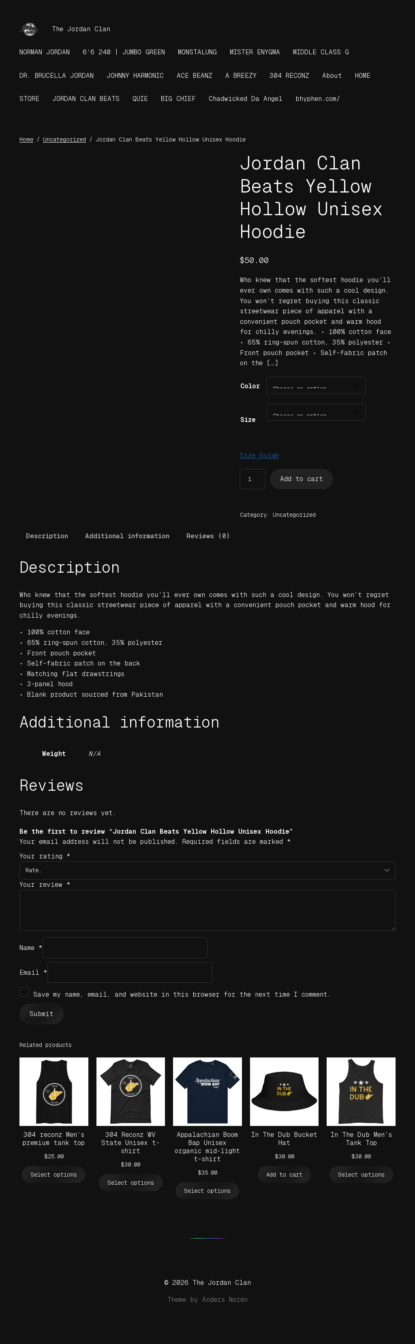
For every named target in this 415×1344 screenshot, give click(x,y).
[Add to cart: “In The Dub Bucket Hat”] (284, 1174)
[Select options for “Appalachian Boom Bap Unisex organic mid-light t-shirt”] (207, 1191)
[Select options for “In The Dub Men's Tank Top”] (361, 1174)
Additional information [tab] (127, 536)
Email (33, 972)
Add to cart (301, 479)
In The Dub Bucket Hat (284, 1139)
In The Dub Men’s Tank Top (361, 1139)
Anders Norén (225, 1299)
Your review (45, 884)
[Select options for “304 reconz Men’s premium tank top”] (54, 1174)
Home (26, 139)
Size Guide (259, 455)
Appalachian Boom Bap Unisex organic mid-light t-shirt (207, 1147)
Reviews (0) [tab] (208, 536)
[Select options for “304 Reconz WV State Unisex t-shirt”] (131, 1183)
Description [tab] (47, 536)
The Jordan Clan (81, 29)
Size (248, 420)
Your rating (45, 856)
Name (31, 948)
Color (250, 386)
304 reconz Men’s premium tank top (54, 1139)
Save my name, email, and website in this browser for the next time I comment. (182, 994)
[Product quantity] (252, 479)
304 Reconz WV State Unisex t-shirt (130, 1143)
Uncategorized (64, 139)
